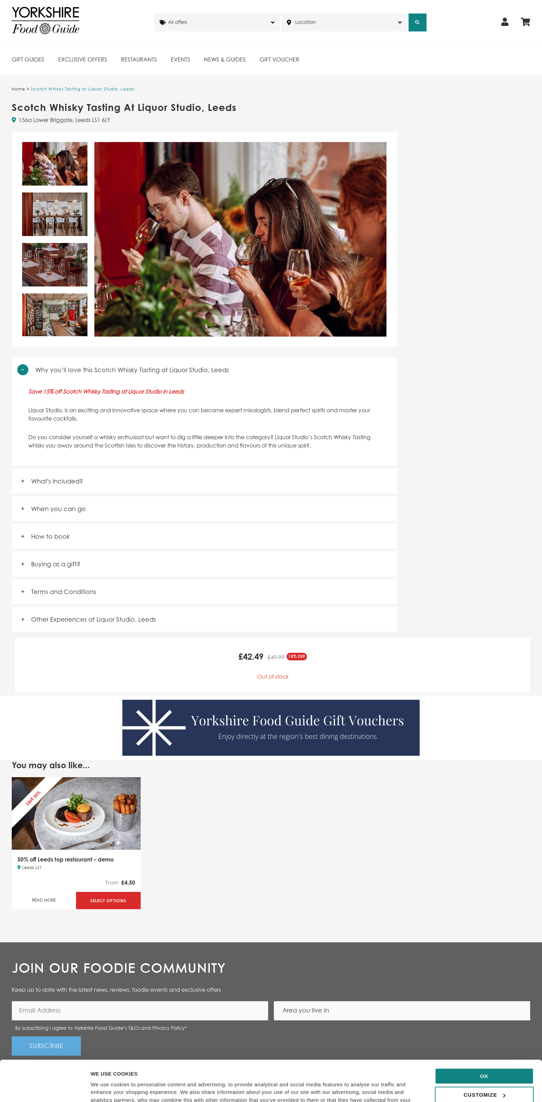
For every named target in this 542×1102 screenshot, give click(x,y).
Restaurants (139, 60)
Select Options (108, 900)
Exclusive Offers (82, 60)
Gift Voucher (279, 60)
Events (180, 60)
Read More (44, 900)
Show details (107, 1088)
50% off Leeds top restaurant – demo (65, 859)
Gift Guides (28, 60)
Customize (484, 1056)
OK (484, 1038)
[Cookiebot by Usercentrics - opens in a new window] (45, 1088)
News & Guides (225, 60)
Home (18, 89)
